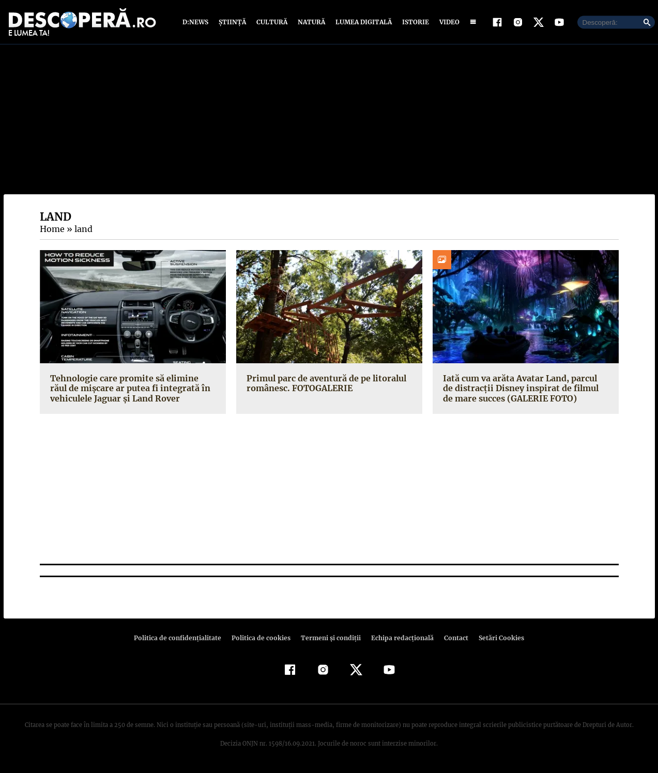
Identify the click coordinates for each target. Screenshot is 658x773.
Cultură (271, 22)
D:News (197, 22)
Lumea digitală (362, 22)
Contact (452, 638)
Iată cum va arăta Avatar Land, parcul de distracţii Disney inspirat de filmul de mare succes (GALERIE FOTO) (523, 388)
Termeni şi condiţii (330, 638)
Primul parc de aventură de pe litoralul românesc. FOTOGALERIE (324, 383)
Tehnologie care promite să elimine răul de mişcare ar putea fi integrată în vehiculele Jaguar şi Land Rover (131, 388)
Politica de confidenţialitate (182, 638)
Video (447, 22)
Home (52, 229)
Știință (233, 22)
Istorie (413, 22)
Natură (310, 22)
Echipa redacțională (399, 638)
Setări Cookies (496, 638)
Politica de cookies (262, 638)
